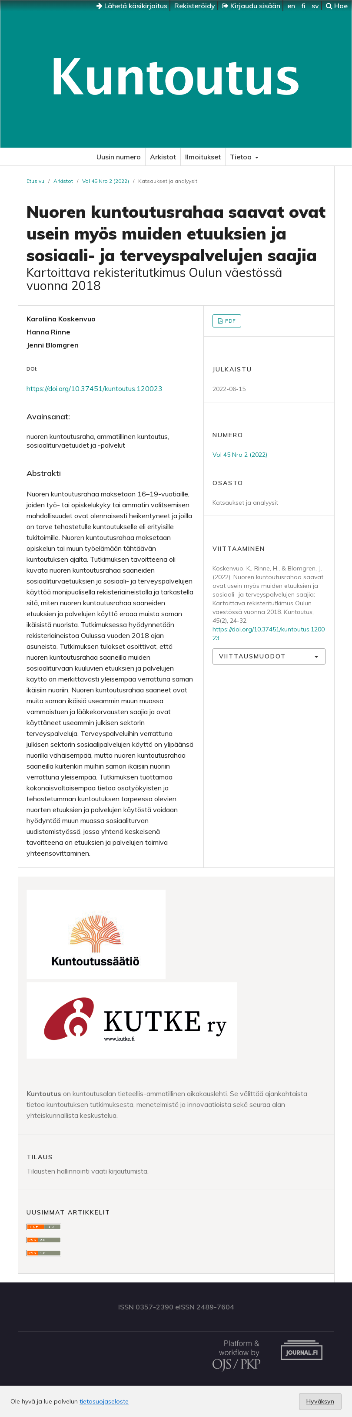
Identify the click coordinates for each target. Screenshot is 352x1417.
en (291, 5)
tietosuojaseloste (104, 1401)
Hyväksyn (320, 1401)
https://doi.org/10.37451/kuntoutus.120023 (95, 388)
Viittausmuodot (252, 656)
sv (315, 5)
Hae (337, 5)
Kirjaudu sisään (251, 5)
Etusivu (35, 181)
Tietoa (241, 156)
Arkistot (163, 156)
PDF (230, 320)
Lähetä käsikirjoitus (131, 5)
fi (303, 5)
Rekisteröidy (194, 5)
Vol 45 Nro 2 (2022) (105, 181)
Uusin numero (118, 156)
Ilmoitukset (203, 156)
